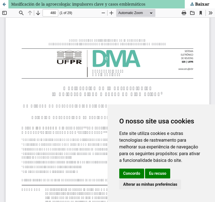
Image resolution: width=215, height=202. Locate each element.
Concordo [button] (131, 173)
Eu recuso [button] (157, 173)
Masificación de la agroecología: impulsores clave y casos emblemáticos (78, 4)
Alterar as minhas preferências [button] (150, 184)
